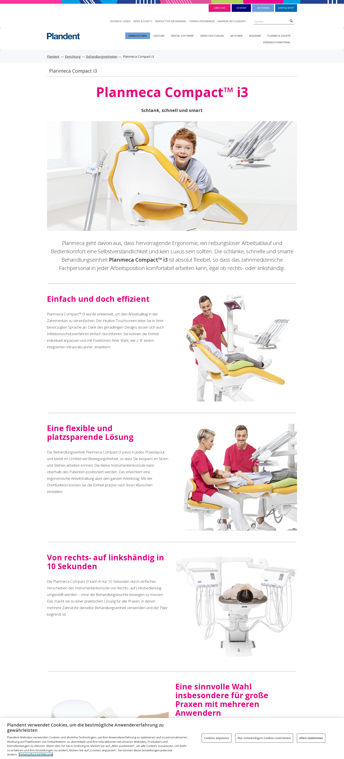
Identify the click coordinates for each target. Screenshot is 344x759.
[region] (172, 738)
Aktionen (263, 7)
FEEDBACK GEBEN (120, 21)
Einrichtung (138, 35)
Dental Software (182, 35)
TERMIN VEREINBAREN (202, 21)
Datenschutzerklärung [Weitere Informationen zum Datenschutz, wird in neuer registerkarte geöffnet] (36, 754)
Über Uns (219, 7)
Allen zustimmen (311, 738)
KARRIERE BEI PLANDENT (232, 21)
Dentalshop (286, 7)
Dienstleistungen (212, 35)
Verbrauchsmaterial (276, 42)
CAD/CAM (158, 35)
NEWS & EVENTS (142, 21)
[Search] (291, 20)
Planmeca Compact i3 (73, 71)
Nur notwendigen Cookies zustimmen (264, 738)
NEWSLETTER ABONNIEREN (170, 21)
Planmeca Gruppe (278, 35)
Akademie (255, 35)
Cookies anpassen (216, 738)
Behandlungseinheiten (101, 56)
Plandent (53, 56)
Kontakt (241, 7)
